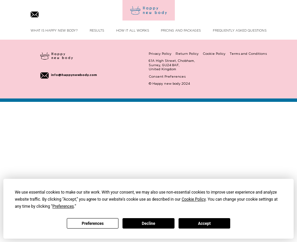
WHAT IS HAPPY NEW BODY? (54, 30)
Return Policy (187, 53)
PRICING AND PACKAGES (181, 30)
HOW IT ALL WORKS (132, 30)
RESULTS (97, 30)
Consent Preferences (167, 76)
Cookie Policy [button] (193, 199)
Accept (204, 223)
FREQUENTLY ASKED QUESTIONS (239, 30)
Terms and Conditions (248, 53)
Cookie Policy (214, 53)
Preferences (93, 223)
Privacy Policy (160, 53)
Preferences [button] (63, 206)
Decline (148, 223)
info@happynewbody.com (68, 75)
